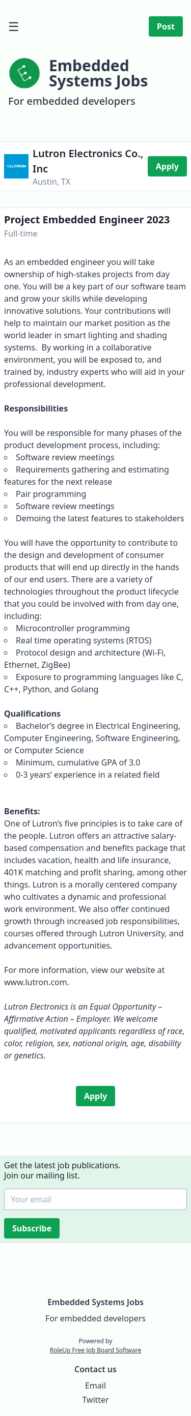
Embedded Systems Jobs (95, 1302)
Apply (167, 166)
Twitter (95, 1399)
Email (95, 1385)
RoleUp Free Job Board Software (95, 1350)
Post (166, 26)
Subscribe (32, 1228)
